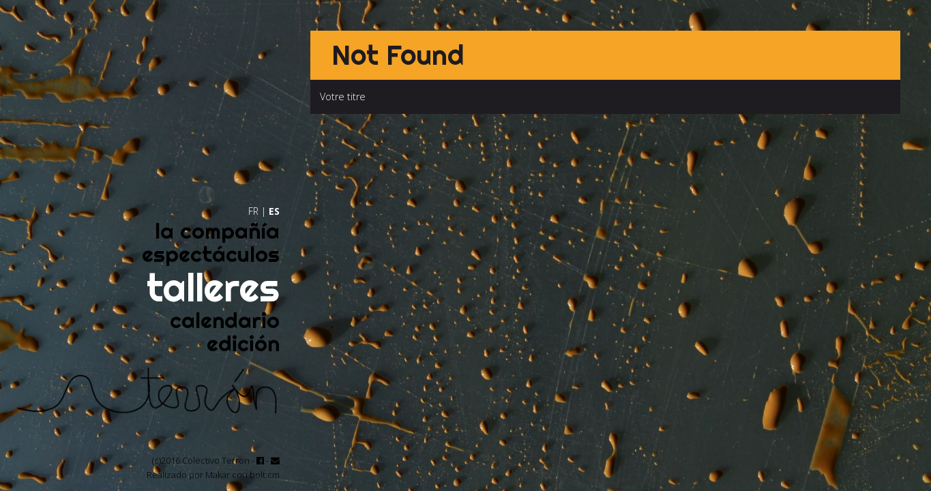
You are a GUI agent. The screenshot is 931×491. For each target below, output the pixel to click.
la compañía (217, 231)
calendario (225, 320)
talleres (213, 287)
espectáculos (211, 254)
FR (253, 211)
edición (243, 343)
